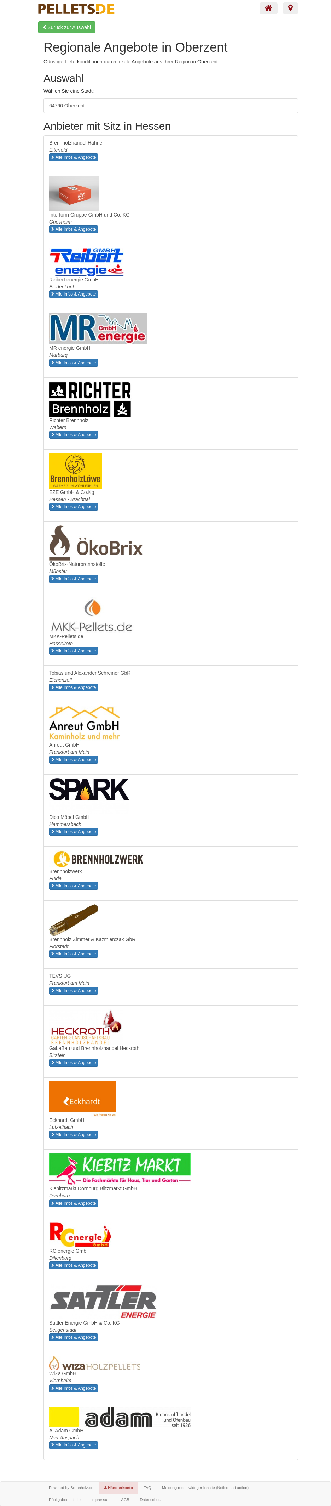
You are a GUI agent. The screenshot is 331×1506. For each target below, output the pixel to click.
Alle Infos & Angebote (73, 157)
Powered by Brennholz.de (71, 1487)
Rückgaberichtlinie (65, 1499)
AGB (125, 1499)
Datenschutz (151, 1499)
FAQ (147, 1487)
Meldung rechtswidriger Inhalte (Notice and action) (205, 1487)
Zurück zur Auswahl (67, 27)
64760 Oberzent (67, 105)
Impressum (100, 1499)
